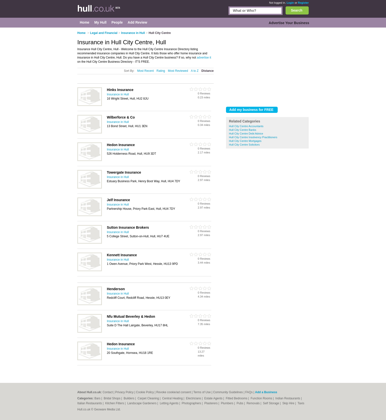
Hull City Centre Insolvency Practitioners (253, 137)
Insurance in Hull (118, 94)
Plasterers (211, 403)
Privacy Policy (124, 392)
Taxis (301, 403)
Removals (253, 403)
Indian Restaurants (288, 398)
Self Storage (271, 403)
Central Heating (173, 398)
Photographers (192, 403)
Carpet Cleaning (149, 398)
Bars (97, 398)
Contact (108, 392)
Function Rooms (262, 398)
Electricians (194, 398)
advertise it (204, 57)
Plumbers (227, 403)
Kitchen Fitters (115, 403)
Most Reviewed (178, 71)
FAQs (249, 392)
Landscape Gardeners (142, 403)
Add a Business (266, 392)
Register (303, 2)
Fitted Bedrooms (237, 398)
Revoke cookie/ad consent (173, 392)
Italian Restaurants (90, 403)
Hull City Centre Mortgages (245, 140)
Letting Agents (169, 403)
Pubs (240, 403)
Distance (207, 71)
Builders (129, 398)
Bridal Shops (112, 398)
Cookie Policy (145, 392)
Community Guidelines (228, 392)
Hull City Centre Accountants (246, 126)
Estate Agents (213, 398)
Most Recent (145, 71)
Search (297, 10)
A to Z (194, 71)
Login (290, 2)
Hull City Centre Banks (242, 129)
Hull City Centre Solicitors (244, 144)
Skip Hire (288, 403)
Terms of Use (202, 392)
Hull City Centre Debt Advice (246, 133)
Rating (161, 71)
